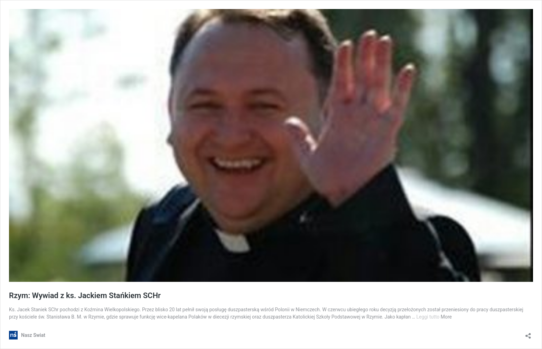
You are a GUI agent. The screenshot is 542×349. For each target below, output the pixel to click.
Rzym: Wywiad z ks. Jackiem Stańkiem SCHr (85, 295)
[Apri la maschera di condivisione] (528, 333)
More (446, 317)
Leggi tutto (428, 317)
